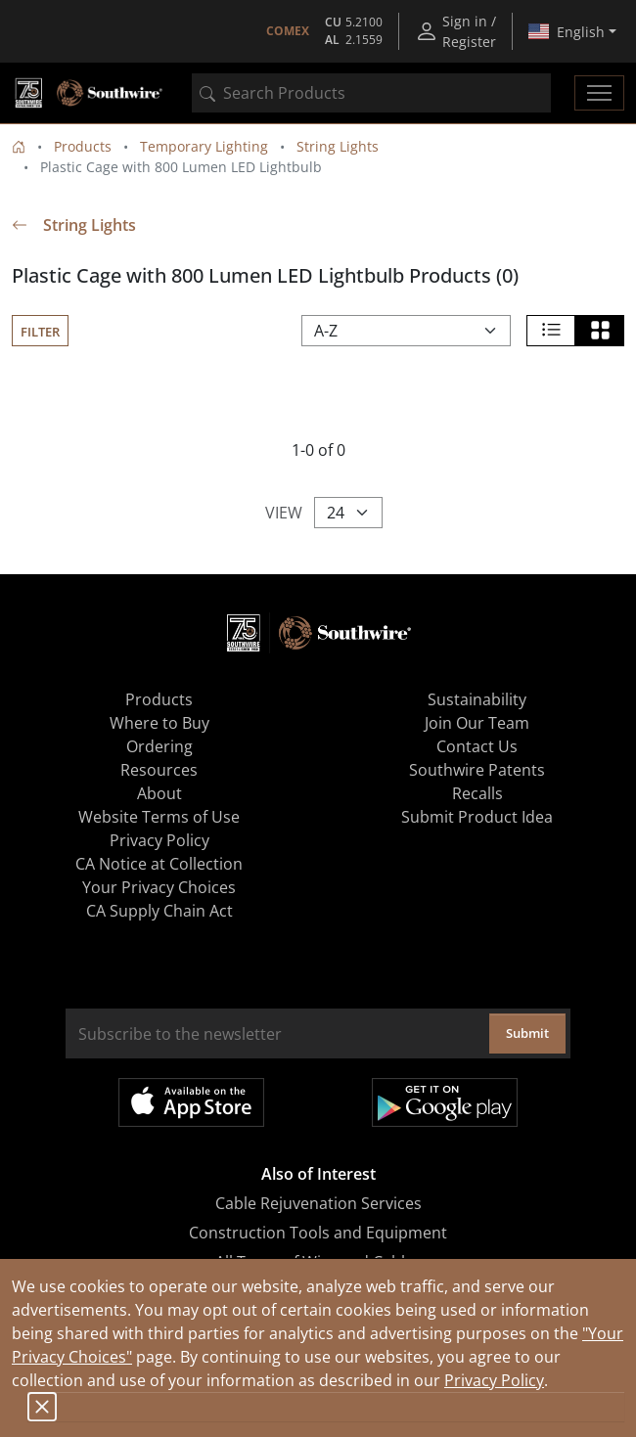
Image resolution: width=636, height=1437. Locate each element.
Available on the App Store (191, 1102)
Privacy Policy (494, 1380)
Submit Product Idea (477, 817)
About (159, 793)
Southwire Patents (477, 770)
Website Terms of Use (159, 817)
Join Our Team (477, 723)
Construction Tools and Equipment (318, 1232)
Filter (40, 331)
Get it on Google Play (445, 1102)
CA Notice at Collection (159, 864)
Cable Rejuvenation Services (318, 1203)
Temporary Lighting (204, 146)
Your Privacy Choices (159, 887)
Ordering (159, 746)
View (283, 512)
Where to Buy (159, 723)
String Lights (337, 146)
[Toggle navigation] (599, 93)
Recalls (477, 793)
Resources (159, 770)
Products (83, 146)
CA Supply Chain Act (159, 910)
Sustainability (477, 699)
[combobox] (371, 92)
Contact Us (477, 746)
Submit (527, 1033)
